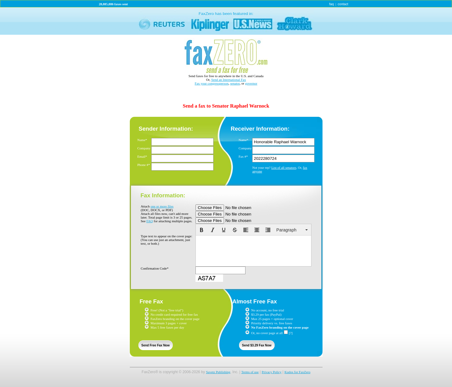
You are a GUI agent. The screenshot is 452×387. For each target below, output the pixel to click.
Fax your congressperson (212, 83)
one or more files (161, 206)
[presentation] (202, 230)
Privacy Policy (271, 372)
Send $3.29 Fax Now (257, 345)
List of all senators (283, 167)
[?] (290, 333)
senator (235, 83)
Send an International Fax (228, 79)
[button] (201, 230)
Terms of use (250, 372)
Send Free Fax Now (155, 345)
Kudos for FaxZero (297, 372)
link (226, 21)
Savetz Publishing (218, 372)
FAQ (149, 221)
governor (251, 83)
